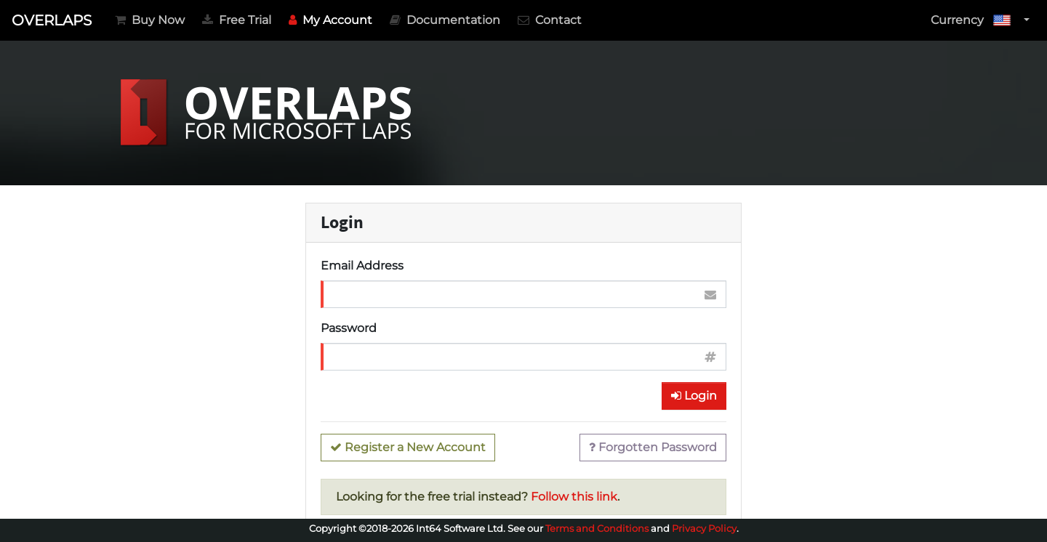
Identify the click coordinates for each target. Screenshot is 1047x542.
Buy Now (150, 20)
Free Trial (236, 20)
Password (349, 328)
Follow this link (574, 496)
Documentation (445, 20)
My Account (333, 19)
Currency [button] (976, 20)
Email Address (362, 265)
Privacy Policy (704, 528)
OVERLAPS (52, 20)
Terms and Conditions (597, 528)
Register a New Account (408, 447)
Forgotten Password (653, 447)
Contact (550, 20)
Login (694, 396)
